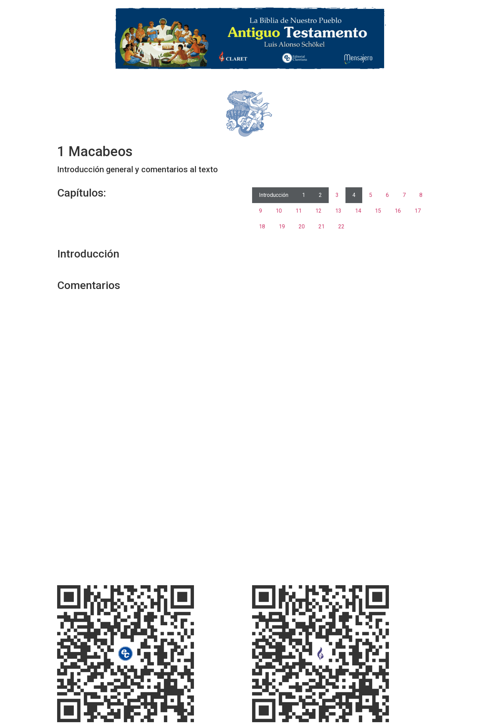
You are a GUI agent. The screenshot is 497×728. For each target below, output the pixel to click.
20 (302, 226)
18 (262, 226)
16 (398, 211)
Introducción (273, 195)
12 (318, 211)
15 (378, 211)
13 (338, 211)
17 (418, 211)
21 (321, 226)
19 (282, 226)
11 (299, 211)
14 (358, 211)
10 (279, 211)
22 (341, 226)
